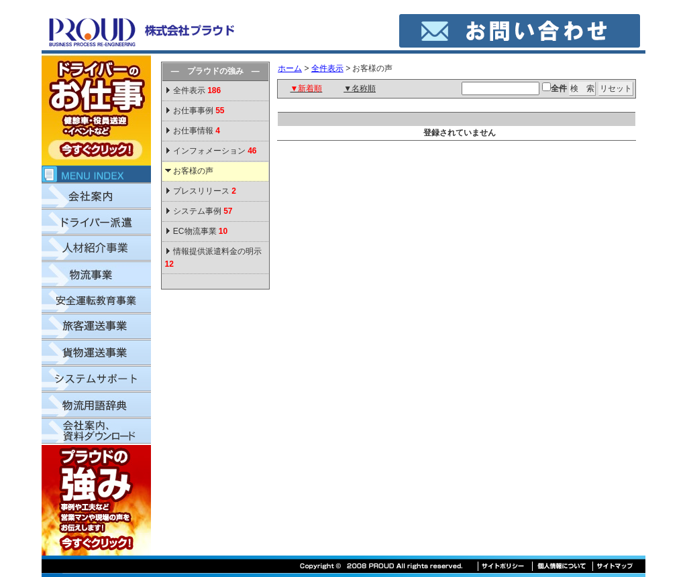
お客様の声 (193, 171)
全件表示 (196, 90)
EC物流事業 (200, 231)
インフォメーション (215, 150)
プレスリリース (204, 191)
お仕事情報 (196, 130)
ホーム (290, 68)
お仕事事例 (199, 110)
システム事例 (203, 211)
